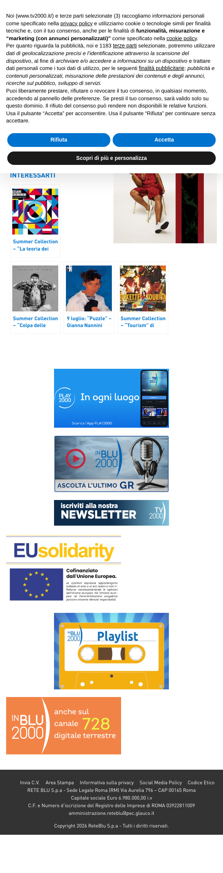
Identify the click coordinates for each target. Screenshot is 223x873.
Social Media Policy (160, 782)
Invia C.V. (29, 782)
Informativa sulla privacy (107, 782)
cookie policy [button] (182, 38)
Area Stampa (60, 782)
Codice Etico (201, 782)
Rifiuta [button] (59, 140)
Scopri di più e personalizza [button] (111, 158)
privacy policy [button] (77, 23)
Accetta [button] (164, 140)
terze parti (125, 45)
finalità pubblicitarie (161, 68)
